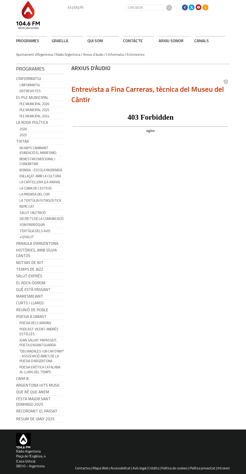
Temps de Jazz (29, 269)
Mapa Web (101, 468)
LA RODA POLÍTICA (32, 122)
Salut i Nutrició (33, 212)
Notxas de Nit (29, 263)
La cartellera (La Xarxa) (40, 182)
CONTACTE (133, 41)
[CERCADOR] (145, 7)
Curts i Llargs (30, 303)
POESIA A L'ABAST (31, 317)
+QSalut (27, 237)
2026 (23, 129)
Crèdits (153, 468)
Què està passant (33, 290)
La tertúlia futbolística (40, 200)
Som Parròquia (32, 224)
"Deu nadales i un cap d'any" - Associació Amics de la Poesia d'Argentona (42, 356)
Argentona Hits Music (38, 385)
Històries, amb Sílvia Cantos (36, 253)
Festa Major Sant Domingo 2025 (33, 401)
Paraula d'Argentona (37, 243)
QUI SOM (95, 41)
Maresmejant (29, 296)
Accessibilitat (121, 468)
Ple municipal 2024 (34, 116)
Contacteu (83, 468)
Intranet (223, 468)
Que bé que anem (32, 392)
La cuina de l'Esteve (36, 188)
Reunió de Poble (32, 310)
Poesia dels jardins (35, 323)
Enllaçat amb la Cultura (40, 176)
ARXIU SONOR (171, 41)
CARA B (22, 379)
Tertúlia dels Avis (35, 231)
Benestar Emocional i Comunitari (37, 161)
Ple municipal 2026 (34, 104)
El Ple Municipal (32, 98)
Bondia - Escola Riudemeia (41, 170)
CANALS (201, 41)
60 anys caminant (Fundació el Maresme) (38, 150)
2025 (23, 135)
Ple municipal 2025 (34, 110)
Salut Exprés (29, 276)
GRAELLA (60, 41)
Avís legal (139, 468)
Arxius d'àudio (93, 54)
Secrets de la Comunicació (42, 218)
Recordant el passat (36, 411)
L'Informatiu (115, 54)
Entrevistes (136, 54)
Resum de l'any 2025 (35, 419)
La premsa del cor (35, 194)
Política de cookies (174, 468)
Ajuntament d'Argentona (34, 54)
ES (70, 7)
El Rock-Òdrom (31, 283)
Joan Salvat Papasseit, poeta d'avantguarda (38, 343)
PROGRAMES (27, 41)
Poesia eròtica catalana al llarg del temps (40, 369)
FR (81, 7)
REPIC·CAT (27, 206)
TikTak (22, 141)
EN (76, 7)
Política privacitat (202, 468)
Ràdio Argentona (68, 54)
